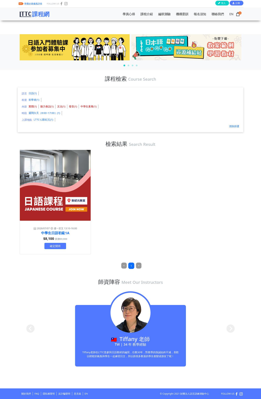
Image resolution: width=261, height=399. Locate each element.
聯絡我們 (218, 14)
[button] (124, 65)
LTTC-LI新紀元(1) (43, 119)
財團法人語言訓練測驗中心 (194, 393)
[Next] (139, 266)
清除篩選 (234, 126)
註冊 (238, 3)
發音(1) (73, 106)
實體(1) (33, 106)
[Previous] (124, 266)
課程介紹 (146, 14)
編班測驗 (164, 14)
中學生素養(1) (88, 106)
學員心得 (129, 14)
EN (231, 14)
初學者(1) (34, 99)
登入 (223, 3)
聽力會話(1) (47, 106)
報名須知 (200, 14)
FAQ (37, 393)
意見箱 (77, 393)
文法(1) (61, 106)
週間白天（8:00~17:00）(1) (44, 113)
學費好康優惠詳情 (33, 3)
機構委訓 (182, 14)
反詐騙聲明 (64, 393)
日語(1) (33, 93)
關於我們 (26, 393)
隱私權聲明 (49, 393)
